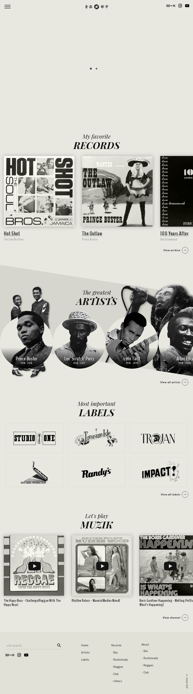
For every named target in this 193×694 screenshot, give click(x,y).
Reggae (118, 666)
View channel (175, 617)
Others (117, 681)
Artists (85, 652)
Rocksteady (120, 659)
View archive (175, 250)
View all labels (174, 494)
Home (84, 645)
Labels (85, 659)
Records (116, 645)
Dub (116, 674)
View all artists (174, 382)
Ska (115, 652)
